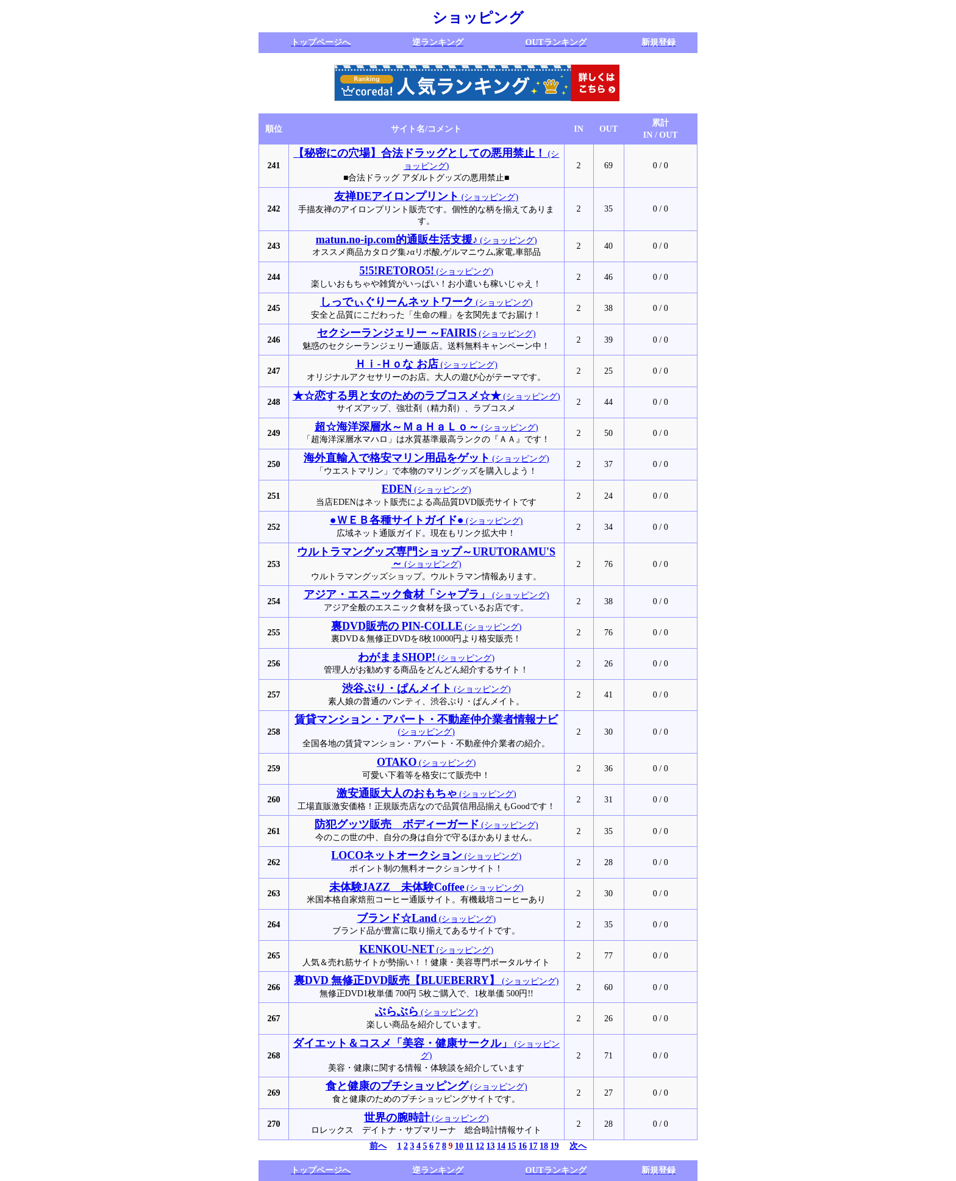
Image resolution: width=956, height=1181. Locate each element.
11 (469, 1146)
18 (544, 1146)
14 (501, 1146)
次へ (578, 1146)
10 (459, 1146)
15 (512, 1146)
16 (522, 1146)
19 (555, 1146)
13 (491, 1146)
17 (533, 1146)
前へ (378, 1146)
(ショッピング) (426, 197)
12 (480, 1146)
